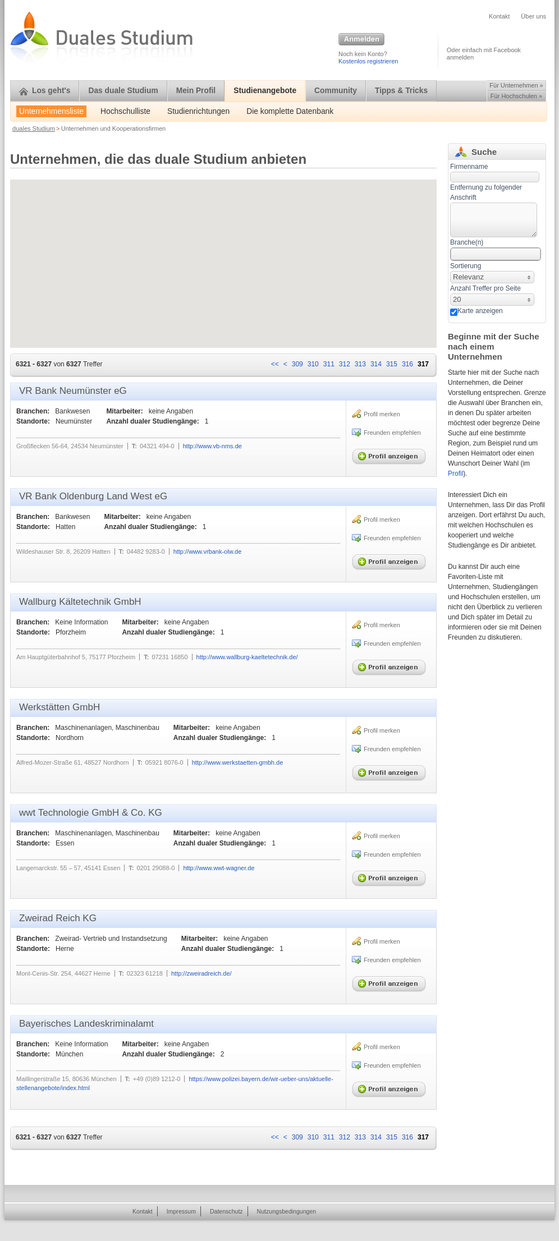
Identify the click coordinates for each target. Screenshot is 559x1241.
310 (313, 364)
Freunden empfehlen (392, 432)
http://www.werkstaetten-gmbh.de (237, 762)
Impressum (181, 1211)
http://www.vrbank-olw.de (207, 551)
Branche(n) (466, 242)
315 (391, 364)
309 (297, 364)
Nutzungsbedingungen (287, 1211)
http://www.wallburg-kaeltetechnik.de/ (247, 657)
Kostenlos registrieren (368, 61)
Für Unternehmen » (516, 85)
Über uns (533, 16)
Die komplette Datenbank (289, 111)
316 (407, 364)
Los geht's (44, 90)
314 (376, 364)
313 (360, 364)
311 (329, 364)
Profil (455, 473)
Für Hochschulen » (516, 96)
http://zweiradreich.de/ (201, 973)
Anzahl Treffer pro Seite (485, 288)
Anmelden (361, 40)
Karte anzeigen (480, 311)
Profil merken (382, 414)
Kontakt (499, 16)
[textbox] (493, 220)
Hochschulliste (125, 111)
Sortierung (465, 266)
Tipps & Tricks (401, 90)
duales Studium (33, 128)
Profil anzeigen (391, 454)
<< (275, 364)
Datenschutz (226, 1211)
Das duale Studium (123, 90)
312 (344, 364)
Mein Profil (196, 90)
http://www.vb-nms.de (212, 446)
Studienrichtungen (198, 111)
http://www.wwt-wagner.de (218, 868)
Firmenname (469, 167)
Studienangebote (264, 90)
